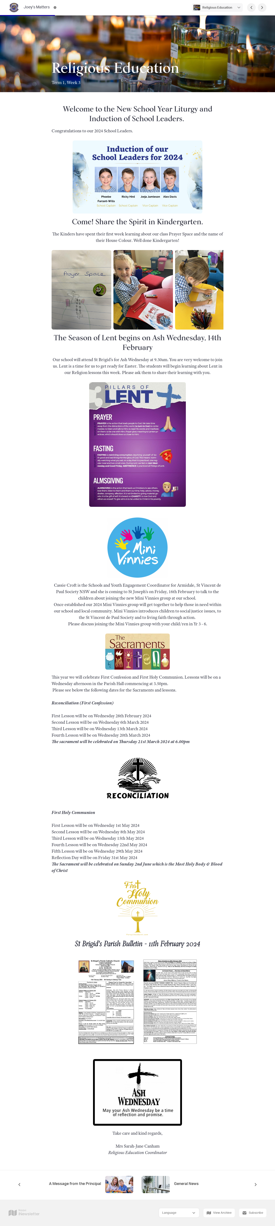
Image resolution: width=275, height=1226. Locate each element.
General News (186, 1184)
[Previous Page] (251, 7)
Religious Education (217, 7)
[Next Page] (262, 7)
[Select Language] (179, 1212)
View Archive (219, 1213)
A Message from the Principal (75, 1184)
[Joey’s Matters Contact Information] (55, 7)
